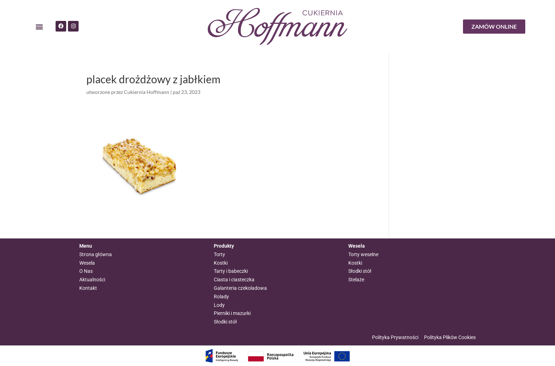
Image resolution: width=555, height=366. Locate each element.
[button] (39, 27)
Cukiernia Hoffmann (146, 92)
